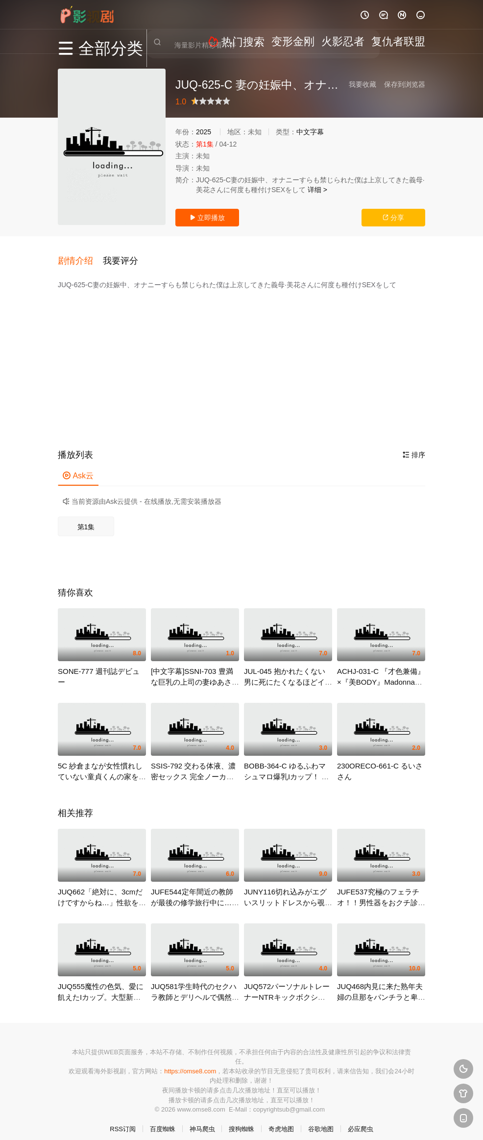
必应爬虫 (360, 1120)
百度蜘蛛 (162, 1120)
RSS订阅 (123, 1120)
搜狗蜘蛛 (241, 1120)
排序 (414, 446)
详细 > (317, 190)
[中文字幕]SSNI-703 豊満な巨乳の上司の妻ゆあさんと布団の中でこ (195, 673)
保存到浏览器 (404, 84)
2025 (203, 132)
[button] (80, 256)
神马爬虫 (202, 1120)
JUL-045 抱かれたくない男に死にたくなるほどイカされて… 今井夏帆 (288, 673)
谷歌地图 (321, 1120)
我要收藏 (362, 84)
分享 (393, 218)
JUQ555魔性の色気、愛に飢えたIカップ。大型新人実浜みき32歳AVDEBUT (101, 988)
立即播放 (207, 218)
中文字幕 (310, 132)
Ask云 (78, 467)
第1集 (86, 518)
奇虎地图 (281, 1120)
